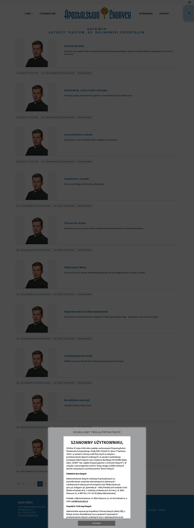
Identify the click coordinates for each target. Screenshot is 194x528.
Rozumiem (97, 523)
